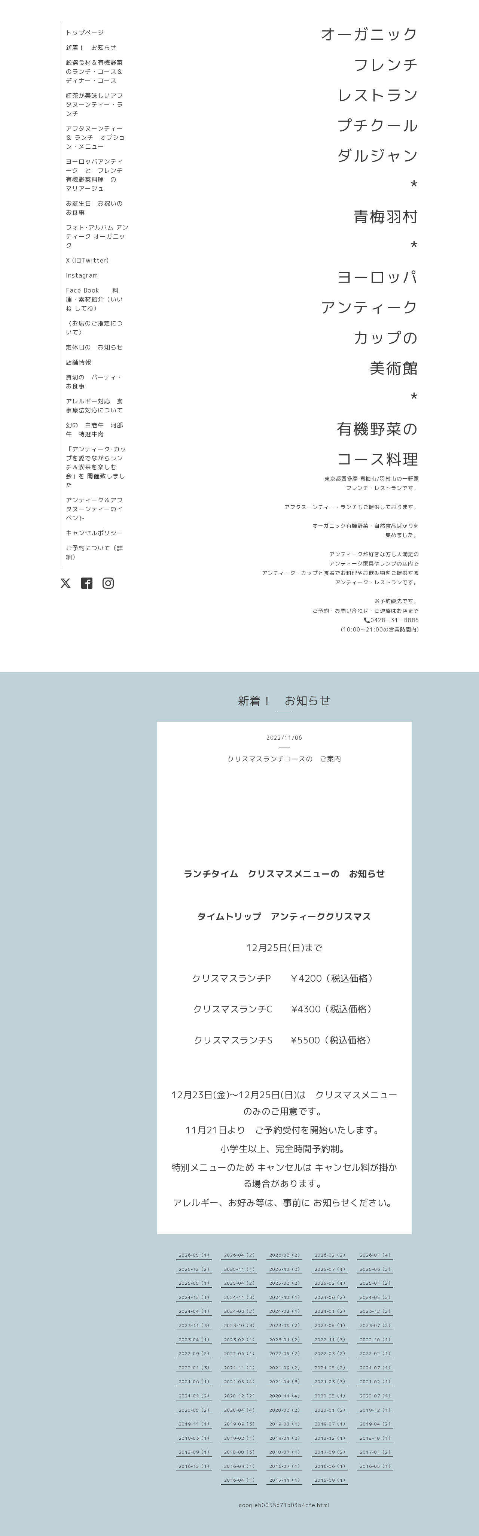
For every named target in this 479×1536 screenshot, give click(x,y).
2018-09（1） (195, 1452)
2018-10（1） (376, 1438)
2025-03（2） (285, 1283)
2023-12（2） (376, 1311)
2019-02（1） (240, 1438)
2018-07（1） (285, 1452)
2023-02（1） (240, 1339)
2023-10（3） (240, 1325)
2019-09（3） (240, 1424)
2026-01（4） (376, 1255)
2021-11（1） (240, 1367)
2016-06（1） (331, 1466)
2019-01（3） (285, 1438)
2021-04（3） (285, 1381)
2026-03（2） (285, 1255)
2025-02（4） (331, 1283)
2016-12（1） (195, 1466)
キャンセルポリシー (94, 533)
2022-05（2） (285, 1353)
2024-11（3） (240, 1297)
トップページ (85, 32)
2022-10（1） (376, 1339)
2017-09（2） (331, 1452)
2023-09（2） (285, 1325)
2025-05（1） (195, 1283)
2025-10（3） (285, 1269)
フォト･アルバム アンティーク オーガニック (97, 236)
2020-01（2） (331, 1410)
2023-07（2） (376, 1325)
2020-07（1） (376, 1396)
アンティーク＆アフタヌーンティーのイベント (94, 509)
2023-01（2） (285, 1339)
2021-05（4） (240, 1381)
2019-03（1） (195, 1438)
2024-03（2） (240, 1311)
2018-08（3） (240, 1452)
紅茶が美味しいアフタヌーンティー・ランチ (94, 104)
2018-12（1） (331, 1438)
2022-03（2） (331, 1353)
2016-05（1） (376, 1466)
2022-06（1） (240, 1353)
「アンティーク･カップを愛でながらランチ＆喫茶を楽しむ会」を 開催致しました (96, 467)
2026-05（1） (195, 1255)
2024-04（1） (195, 1311)
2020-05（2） (195, 1410)
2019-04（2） (376, 1424)
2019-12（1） (376, 1410)
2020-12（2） (240, 1396)
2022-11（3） (331, 1339)
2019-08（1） (285, 1424)
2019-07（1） (331, 1424)
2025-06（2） (376, 1269)
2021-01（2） (195, 1396)
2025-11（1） (240, 1269)
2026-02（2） (331, 1255)
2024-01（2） (331, 1311)
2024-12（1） (195, 1297)
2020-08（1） (331, 1396)
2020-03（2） (285, 1410)
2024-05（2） (376, 1297)
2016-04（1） (240, 1480)
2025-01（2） (376, 1283)
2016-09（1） (240, 1466)
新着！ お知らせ (91, 47)
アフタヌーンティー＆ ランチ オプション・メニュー (95, 137)
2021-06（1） (195, 1381)
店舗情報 (78, 362)
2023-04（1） (195, 1339)
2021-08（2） (331, 1367)
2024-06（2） (331, 1297)
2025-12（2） (195, 1269)
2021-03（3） (331, 1381)
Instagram (82, 275)
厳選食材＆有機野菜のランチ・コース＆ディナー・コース (94, 71)
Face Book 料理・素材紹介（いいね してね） (94, 299)
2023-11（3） (195, 1325)
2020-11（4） (285, 1396)
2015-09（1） (331, 1480)
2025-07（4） (331, 1269)
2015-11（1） (285, 1480)
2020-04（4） (240, 1410)
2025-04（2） (240, 1283)
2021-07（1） (376, 1367)
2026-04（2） (240, 1255)
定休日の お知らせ (94, 347)
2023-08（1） (331, 1325)
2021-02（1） (376, 1381)
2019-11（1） (195, 1424)
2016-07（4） (285, 1466)
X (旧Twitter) (87, 260)
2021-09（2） (285, 1367)
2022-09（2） (195, 1353)
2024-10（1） (285, 1297)
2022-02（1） (376, 1353)
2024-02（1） (285, 1311)
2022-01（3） (195, 1367)
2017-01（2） (376, 1452)
